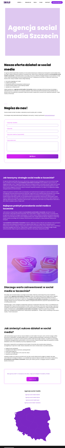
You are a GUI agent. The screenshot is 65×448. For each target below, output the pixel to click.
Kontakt (47, 2)
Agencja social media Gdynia (32, 397)
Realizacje (28, 2)
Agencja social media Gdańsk (32, 394)
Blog (35, 2)
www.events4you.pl (50, 115)
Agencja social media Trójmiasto (32, 402)
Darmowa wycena (57, 2)
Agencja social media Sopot (32, 400)
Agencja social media (32, 391)
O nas (40, 2)
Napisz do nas (32, 379)
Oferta (20, 2)
